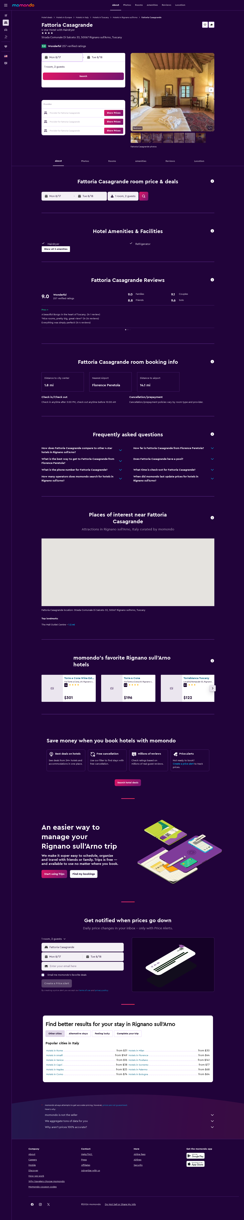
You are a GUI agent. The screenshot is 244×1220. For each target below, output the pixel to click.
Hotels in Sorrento (138, 1065)
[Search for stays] (5, 22)
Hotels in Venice (55, 1060)
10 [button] (75, 105)
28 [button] (108, 121)
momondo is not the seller (129, 1115)
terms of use (84, 990)
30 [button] (67, 129)
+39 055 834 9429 (53, 41)
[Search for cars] (5, 29)
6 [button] (100, 97)
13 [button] (100, 105)
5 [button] (92, 97)
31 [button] (76, 129)
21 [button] (108, 113)
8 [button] (116, 97)
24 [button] (75, 121)
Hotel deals (47, 17)
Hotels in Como (54, 1074)
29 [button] (116, 121)
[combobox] (86, 947)
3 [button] (76, 97)
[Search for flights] (5, 15)
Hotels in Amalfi (54, 1055)
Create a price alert (183, 764)
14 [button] (108, 105)
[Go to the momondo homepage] (23, 5)
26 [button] (92, 121)
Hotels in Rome (54, 1051)
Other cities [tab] (55, 1033)
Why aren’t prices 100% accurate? (129, 1127)
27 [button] (100, 121)
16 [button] (67, 113)
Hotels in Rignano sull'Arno (125, 17)
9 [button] (67, 105)
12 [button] (92, 105)
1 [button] (116, 89)
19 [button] (92, 113)
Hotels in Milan (136, 1051)
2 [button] (67, 97)
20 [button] (100, 113)
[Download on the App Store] (195, 1164)
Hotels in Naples (55, 1069)
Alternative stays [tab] (78, 1033)
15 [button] (116, 105)
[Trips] (5, 46)
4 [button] (84, 97)
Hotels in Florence (138, 1055)
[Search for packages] (5, 36)
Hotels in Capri (54, 1065)
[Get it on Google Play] (195, 1156)
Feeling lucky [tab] (102, 1033)
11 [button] (84, 105)
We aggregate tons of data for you (129, 1121)
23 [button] (67, 121)
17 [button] (76, 113)
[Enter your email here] (86, 966)
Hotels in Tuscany (101, 17)
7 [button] (108, 97)
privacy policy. (101, 990)
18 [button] (84, 113)
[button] (5, 5)
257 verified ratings (74, 46)
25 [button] (83, 121)
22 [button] (116, 113)
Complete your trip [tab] (128, 1033)
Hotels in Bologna (138, 1074)
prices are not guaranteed (115, 1105)
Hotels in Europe (64, 17)
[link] (128, 782)
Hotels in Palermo (138, 1069)
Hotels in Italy (82, 17)
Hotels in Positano (138, 1060)
